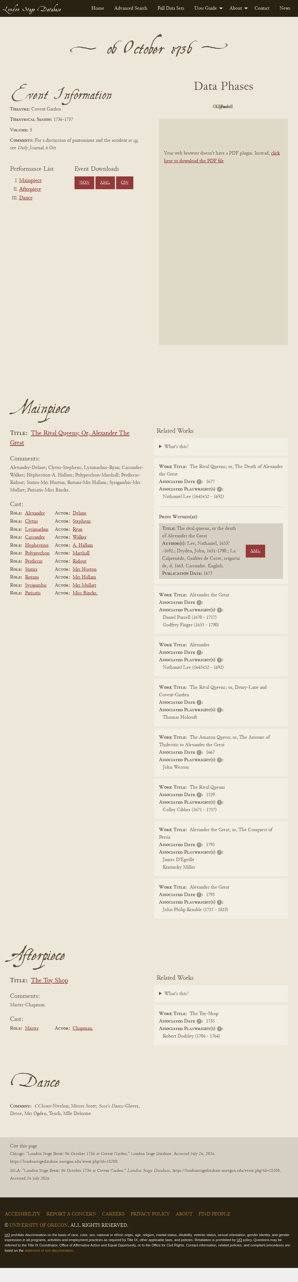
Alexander (35, 527)
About (235, 8)
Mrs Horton (84, 583)
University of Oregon (38, 1239)
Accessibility (22, 1228)
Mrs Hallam (84, 591)
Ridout (79, 575)
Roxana (32, 591)
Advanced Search (130, 8)
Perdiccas (34, 575)
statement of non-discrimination (48, 1264)
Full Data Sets (170, 8)
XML (105, 182)
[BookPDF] (223, 246)
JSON (84, 182)
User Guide (205, 8)
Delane (79, 527)
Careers (113, 1228)
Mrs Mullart (84, 599)
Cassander (35, 551)
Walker (79, 551)
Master (32, 1042)
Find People (214, 1228)
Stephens (82, 535)
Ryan (77, 543)
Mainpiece (30, 181)
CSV (125, 182)
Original (222, 106)
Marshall (81, 567)
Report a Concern (71, 1228)
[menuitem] (97, 8)
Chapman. (83, 1042)
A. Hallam (83, 559)
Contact (262, 8)
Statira (31, 583)
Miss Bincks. (85, 607)
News (285, 8)
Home (97, 8)
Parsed (222, 120)
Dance (26, 198)
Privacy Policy (150, 1228)
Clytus (31, 535)
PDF (187, 106)
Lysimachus (37, 543)
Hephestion (37, 559)
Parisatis (33, 607)
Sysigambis (36, 599)
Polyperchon (37, 567)
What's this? (176, 460)
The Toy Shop (49, 995)
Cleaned (257, 106)
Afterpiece (30, 189)
